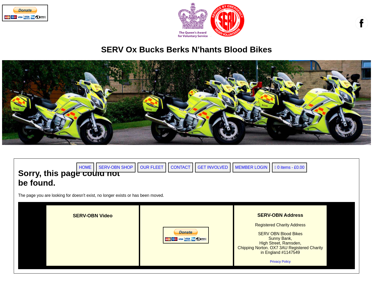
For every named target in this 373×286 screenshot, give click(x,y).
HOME (85, 167)
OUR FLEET (151, 167)
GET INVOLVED (213, 167)
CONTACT (180, 167)
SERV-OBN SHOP (116, 167)
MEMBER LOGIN (251, 167)
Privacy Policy (280, 261)
